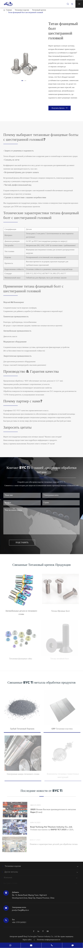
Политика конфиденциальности (48, 940)
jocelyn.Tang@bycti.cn (20, 910)
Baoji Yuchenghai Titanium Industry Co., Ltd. (41, 936)
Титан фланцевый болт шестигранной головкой (25, 12)
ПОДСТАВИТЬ (22, 543)
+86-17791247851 (19, 922)
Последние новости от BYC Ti (41, 791)
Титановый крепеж (39, 10)
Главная (9, 10)
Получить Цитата (60, 108)
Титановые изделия (22, 10)
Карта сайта (27, 940)
